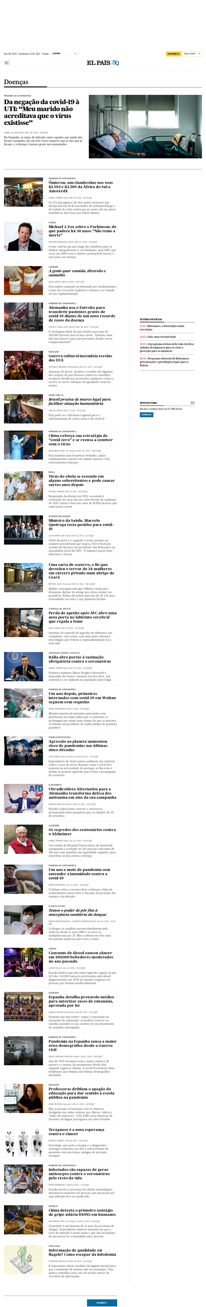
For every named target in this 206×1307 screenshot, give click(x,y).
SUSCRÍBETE (174, 54)
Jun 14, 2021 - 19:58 (83, 1104)
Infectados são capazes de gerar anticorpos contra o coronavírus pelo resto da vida (79, 1174)
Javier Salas (55, 968)
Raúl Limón (54, 628)
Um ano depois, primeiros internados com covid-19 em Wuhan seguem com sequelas (82, 698)
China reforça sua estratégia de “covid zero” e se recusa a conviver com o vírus (81, 440)
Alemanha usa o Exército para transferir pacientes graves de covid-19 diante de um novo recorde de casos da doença (82, 314)
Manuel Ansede (56, 491)
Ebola (52, 472)
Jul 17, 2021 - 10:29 (78, 885)
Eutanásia (54, 993)
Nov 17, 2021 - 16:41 (75, 410)
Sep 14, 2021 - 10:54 (72, 628)
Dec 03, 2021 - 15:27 (73, 282)
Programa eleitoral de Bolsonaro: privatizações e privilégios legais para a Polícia (165, 362)
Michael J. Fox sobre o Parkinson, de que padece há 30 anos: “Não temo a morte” (82, 231)
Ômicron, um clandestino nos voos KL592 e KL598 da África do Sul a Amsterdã (81, 187)
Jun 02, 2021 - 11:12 (78, 1185)
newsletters (148, 403)
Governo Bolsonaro (60, 516)
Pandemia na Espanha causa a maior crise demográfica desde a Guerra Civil (83, 1046)
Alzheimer (54, 826)
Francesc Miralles (58, 1261)
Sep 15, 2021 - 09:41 (83, 584)
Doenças (16, 82)
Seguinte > (102, 1303)
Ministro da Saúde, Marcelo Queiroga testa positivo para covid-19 (81, 525)
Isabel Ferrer (56, 198)
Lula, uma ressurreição (162, 336)
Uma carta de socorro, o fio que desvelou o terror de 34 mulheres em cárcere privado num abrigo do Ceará (81, 571)
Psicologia (54, 1246)
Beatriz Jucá (55, 584)
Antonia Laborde (57, 367)
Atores (52, 223)
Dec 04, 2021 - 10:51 (80, 198)
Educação (54, 352)
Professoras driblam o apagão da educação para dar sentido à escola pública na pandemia (81, 1094)
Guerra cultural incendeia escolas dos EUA (80, 358)
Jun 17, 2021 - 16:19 (91, 1056)
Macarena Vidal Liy (58, 451)
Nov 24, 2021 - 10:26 (90, 367)
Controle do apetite (60, 609)
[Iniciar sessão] (192, 53)
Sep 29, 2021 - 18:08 (76, 491)
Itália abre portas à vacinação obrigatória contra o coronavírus (80, 660)
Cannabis (53, 267)
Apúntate (146, 414)
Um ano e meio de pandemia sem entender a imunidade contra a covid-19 (79, 874)
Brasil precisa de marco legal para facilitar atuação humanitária (80, 402)
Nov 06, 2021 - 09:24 (89, 451)
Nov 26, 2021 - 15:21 (87, 327)
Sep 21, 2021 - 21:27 (83, 536)
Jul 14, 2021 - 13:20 (74, 968)
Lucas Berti (55, 536)
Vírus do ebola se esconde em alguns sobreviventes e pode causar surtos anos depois (82, 481)
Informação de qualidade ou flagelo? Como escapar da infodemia (82, 1253)
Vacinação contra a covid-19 (64, 653)
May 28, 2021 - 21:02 (80, 1261)
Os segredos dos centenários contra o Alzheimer (82, 832)
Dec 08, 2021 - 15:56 (37, 133)
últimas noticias (151, 319)
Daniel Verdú (55, 668)
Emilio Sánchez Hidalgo (61, 1056)
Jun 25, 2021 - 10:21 (86, 1012)
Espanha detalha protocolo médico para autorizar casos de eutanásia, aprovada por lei (81, 1002)
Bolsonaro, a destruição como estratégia (162, 327)
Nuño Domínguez (57, 709)
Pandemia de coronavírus (62, 303)
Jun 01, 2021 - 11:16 (89, 1221)
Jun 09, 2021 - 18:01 (76, 1141)
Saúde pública (56, 395)
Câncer (52, 949)
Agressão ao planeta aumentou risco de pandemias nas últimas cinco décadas (78, 746)
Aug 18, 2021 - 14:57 (87, 756)
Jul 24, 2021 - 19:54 (80, 841)
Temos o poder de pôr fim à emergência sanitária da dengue (77, 913)
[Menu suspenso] (7, 63)
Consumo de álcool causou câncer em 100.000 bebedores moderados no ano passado (81, 957)
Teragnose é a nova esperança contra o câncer (76, 1132)
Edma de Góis (55, 1104)
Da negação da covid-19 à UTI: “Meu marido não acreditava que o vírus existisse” (41, 112)
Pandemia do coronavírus (62, 866)
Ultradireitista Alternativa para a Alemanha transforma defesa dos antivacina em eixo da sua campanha (82, 794)
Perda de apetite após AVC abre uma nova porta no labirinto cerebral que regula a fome (83, 618)
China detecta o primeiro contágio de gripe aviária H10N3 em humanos (82, 1213)
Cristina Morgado (58, 242)
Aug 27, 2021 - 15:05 (78, 709)
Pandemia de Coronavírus (17, 96)
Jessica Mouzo (56, 1012)
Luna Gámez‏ (55, 756)
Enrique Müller (57, 804)
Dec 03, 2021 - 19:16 (86, 242)
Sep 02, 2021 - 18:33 (81, 668)
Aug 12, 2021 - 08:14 (84, 804)
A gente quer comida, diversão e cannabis (77, 273)
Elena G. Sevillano (58, 327)
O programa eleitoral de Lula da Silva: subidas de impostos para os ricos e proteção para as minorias (167, 347)
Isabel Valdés (11, 133)
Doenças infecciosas (60, 737)
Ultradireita (55, 785)
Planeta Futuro (57, 906)
